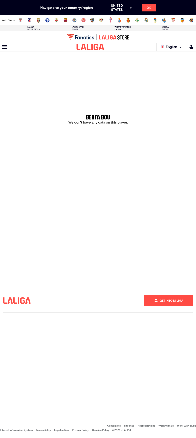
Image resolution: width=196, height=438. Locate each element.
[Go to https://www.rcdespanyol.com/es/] (119, 20)
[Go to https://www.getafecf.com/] (74, 20)
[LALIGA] (90, 47)
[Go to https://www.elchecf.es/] (56, 20)
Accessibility (43, 430)
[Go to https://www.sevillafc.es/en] (173, 20)
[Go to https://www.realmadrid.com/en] (146, 20)
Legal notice (61, 430)
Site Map (129, 425)
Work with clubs (186, 425)
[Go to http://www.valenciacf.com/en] (182, 20)
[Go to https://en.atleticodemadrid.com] (29, 20)
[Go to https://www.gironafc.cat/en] (83, 20)
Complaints (114, 425)
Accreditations (146, 425)
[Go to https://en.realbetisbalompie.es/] (137, 20)
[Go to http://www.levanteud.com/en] (92, 20)
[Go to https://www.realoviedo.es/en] (155, 20)
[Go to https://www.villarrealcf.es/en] (191, 20)
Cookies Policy (100, 430)
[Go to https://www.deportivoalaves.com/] (47, 20)
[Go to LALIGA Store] (98, 37)
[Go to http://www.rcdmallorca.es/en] (128, 20)
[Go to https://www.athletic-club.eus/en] (20, 20)
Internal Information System (16, 430)
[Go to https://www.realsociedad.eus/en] (164, 20)
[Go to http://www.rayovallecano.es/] (101, 20)
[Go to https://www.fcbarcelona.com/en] (65, 20)
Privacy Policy (80, 430)
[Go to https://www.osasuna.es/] (38, 20)
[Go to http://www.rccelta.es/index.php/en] (110, 20)
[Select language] (172, 47)
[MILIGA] (190, 47)
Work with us (166, 425)
